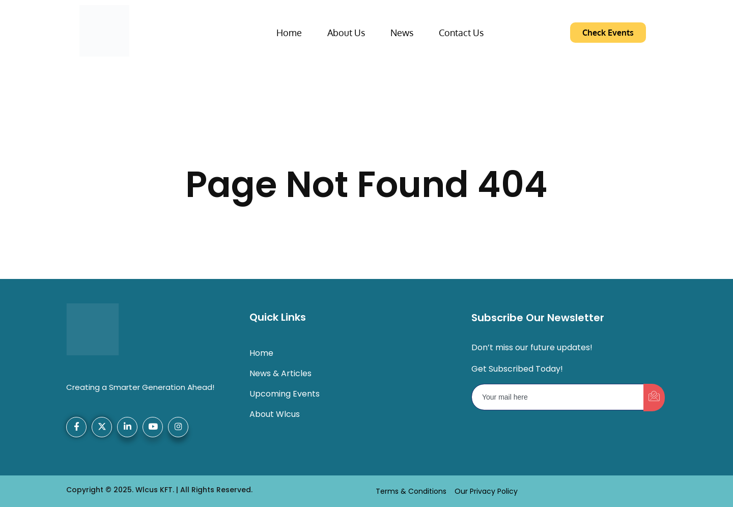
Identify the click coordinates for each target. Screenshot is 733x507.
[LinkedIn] (127, 427)
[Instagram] (178, 427)
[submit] (654, 397)
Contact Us (461, 32)
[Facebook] (76, 427)
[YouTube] (153, 427)
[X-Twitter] (102, 427)
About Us (346, 32)
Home (289, 32)
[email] (557, 397)
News (401, 32)
